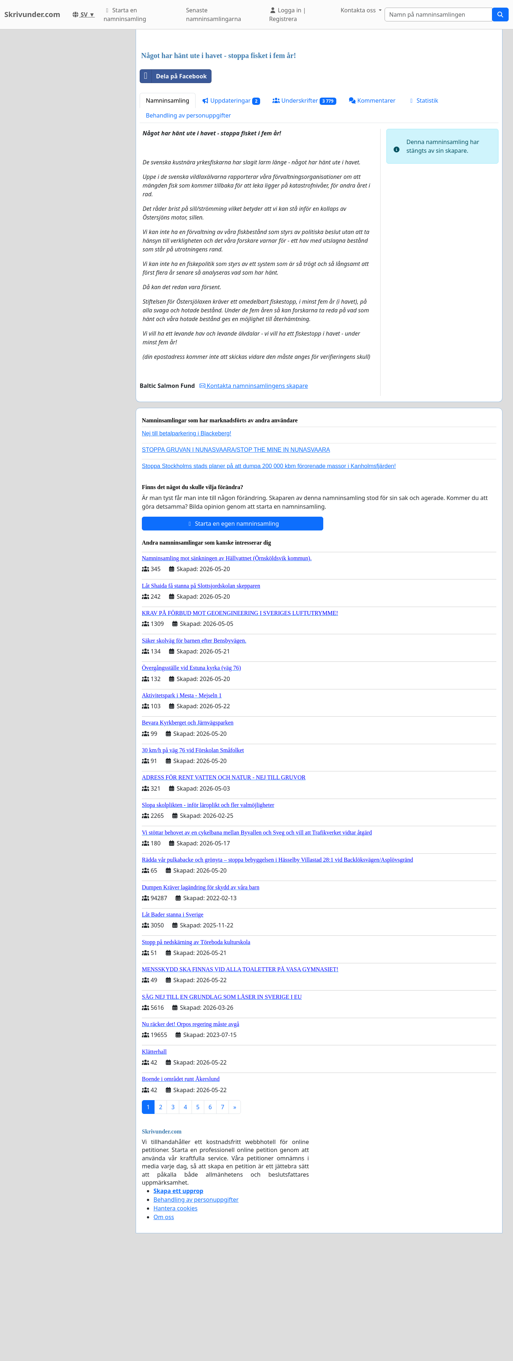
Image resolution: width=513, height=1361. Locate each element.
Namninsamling (167, 100)
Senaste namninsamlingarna (213, 14)
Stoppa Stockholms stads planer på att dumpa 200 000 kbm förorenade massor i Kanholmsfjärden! (269, 466)
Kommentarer (372, 100)
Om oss (163, 1217)
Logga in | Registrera (287, 14)
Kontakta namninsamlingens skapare (254, 386)
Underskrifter (304, 101)
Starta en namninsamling (124, 14)
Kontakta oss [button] (359, 10)
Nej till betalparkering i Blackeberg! (186, 433)
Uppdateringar (231, 101)
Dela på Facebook (173, 76)
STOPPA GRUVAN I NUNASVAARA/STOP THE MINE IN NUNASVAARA (236, 450)
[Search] (438, 14)
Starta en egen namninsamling (232, 524)
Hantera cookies (175, 1208)
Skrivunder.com (32, 14)
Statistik (423, 100)
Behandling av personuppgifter (188, 115)
